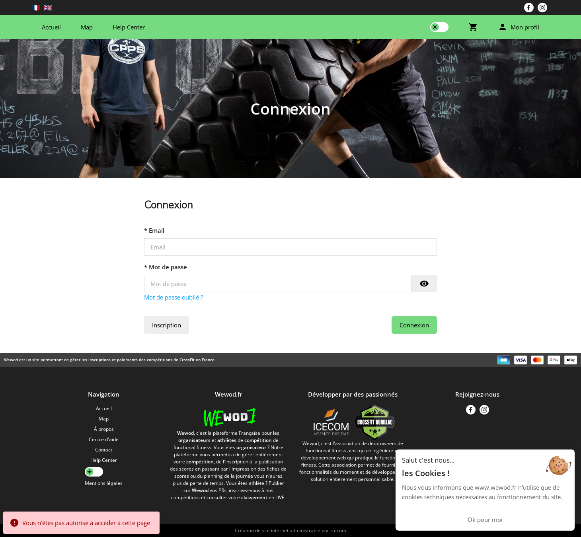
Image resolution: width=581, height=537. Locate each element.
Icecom (338, 530)
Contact (103, 449)
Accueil (51, 27)
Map (87, 27)
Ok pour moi (485, 519)
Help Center (129, 27)
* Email (154, 230)
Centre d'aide (104, 439)
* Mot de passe (165, 267)
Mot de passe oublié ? (173, 297)
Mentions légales (104, 483)
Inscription (166, 325)
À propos (104, 429)
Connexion (414, 325)
